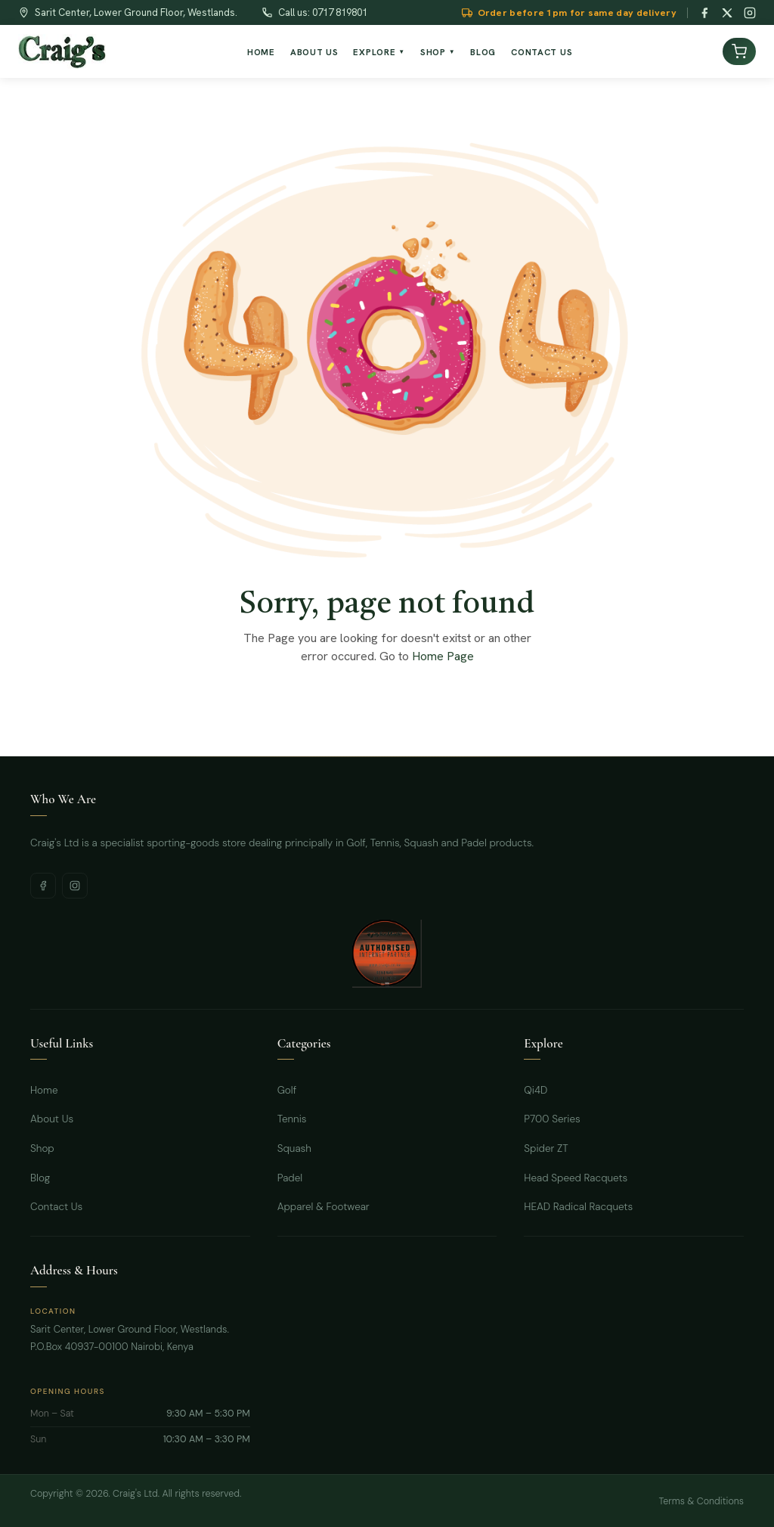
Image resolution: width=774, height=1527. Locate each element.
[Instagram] (750, 13)
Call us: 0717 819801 (322, 12)
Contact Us (56, 1206)
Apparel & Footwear (323, 1206)
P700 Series (552, 1119)
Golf (287, 1090)
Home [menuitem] (261, 51)
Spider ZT (546, 1148)
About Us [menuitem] (314, 51)
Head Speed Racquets (575, 1178)
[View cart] (739, 51)
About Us (51, 1119)
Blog (40, 1178)
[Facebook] (704, 13)
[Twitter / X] (727, 13)
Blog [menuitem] (483, 51)
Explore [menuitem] (379, 51)
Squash (294, 1148)
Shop (42, 1148)
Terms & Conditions (701, 1501)
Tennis (292, 1119)
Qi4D (535, 1090)
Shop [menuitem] (437, 51)
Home (44, 1090)
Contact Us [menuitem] (541, 51)
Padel (289, 1178)
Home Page (443, 656)
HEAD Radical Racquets (578, 1206)
